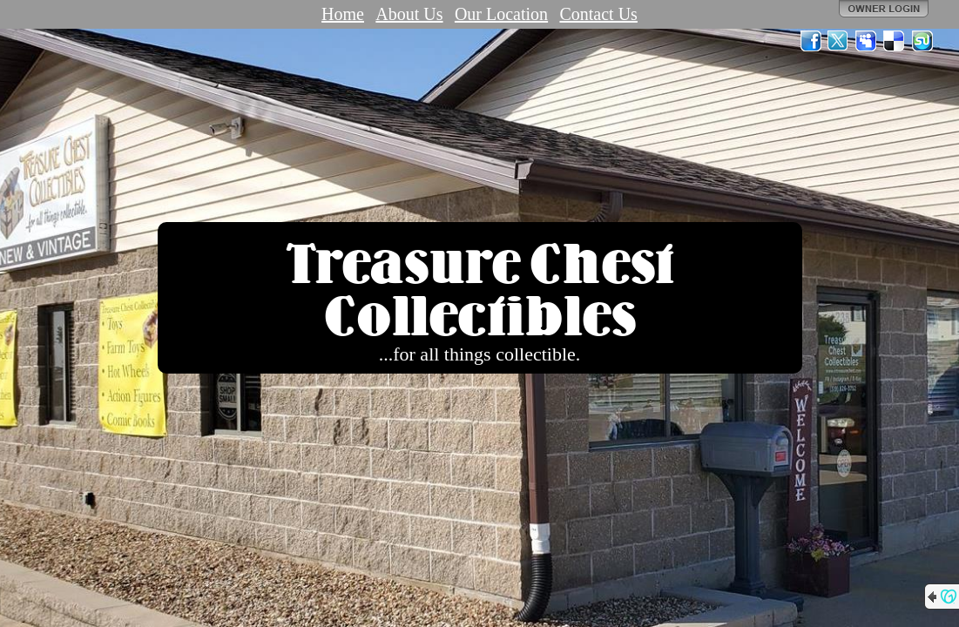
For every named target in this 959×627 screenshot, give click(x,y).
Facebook (811, 41)
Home (342, 14)
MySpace (866, 41)
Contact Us (598, 14)
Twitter (839, 41)
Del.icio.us (894, 41)
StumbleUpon (922, 41)
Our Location (501, 14)
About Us (408, 14)
